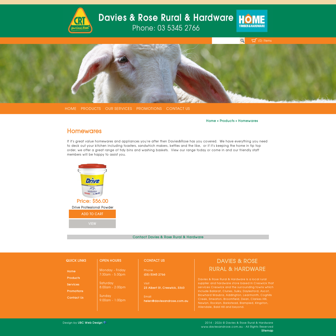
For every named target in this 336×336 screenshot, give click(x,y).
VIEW (92, 224)
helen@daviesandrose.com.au (166, 301)
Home (71, 108)
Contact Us (178, 108)
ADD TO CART (92, 214)
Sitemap (267, 330)
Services (73, 284)
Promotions (149, 108)
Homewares (248, 120)
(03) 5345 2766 (154, 274)
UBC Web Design (90, 323)
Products (91, 108)
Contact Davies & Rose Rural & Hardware (168, 237)
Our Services (118, 108)
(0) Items (265, 40)
